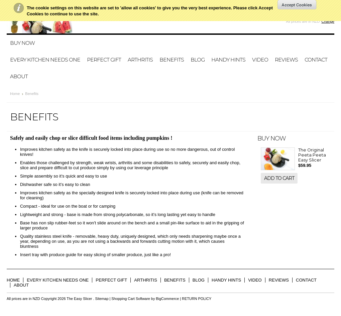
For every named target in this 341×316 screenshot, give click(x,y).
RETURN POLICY (196, 299)
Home (15, 94)
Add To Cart (279, 178)
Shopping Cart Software (130, 299)
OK (297, 4)
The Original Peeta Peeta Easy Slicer (312, 155)
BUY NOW (22, 43)
